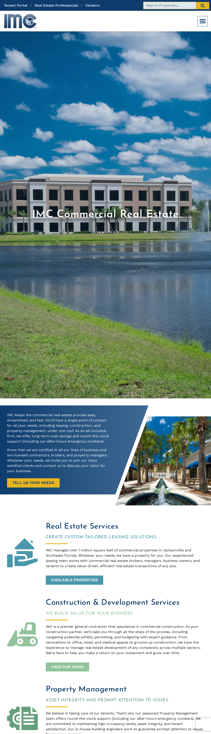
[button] (202, 21)
